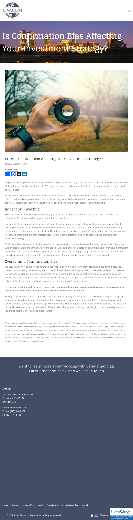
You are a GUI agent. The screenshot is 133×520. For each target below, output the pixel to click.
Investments (12, 170)
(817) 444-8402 (17, 411)
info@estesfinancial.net (14, 407)
